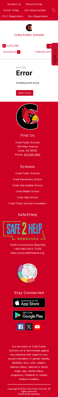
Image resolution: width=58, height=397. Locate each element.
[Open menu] (10, 46)
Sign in (53, 46)
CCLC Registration (12, 16)
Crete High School (27, 197)
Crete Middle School (27, 191)
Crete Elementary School (27, 179)
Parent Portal (34, 4)
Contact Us (14, 4)
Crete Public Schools (27, 173)
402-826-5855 (32, 154)
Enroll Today (11, 10)
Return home (24, 93)
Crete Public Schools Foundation (27, 203)
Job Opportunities (35, 10)
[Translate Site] (45, 52)
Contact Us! (55, 49)
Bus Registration (38, 16)
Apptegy (35, 394)
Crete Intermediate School (28, 185)
